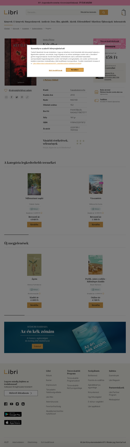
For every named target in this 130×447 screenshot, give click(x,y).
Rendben (74, 70)
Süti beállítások (55, 70)
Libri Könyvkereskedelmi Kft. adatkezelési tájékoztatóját (57, 63)
